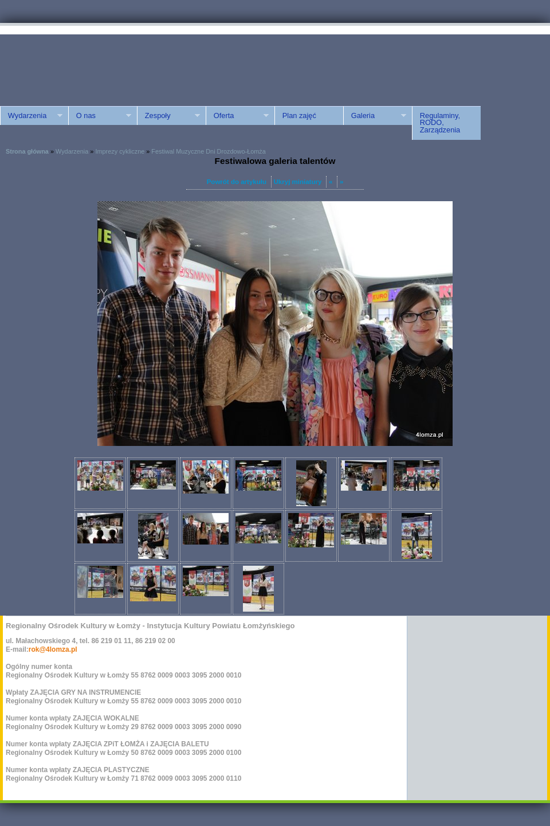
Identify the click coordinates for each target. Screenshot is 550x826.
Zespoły (168, 115)
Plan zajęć (299, 115)
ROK (97, 64)
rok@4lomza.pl (53, 649)
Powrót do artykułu (236, 181)
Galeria (374, 115)
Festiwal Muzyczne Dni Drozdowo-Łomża (208, 151)
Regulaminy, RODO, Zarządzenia (440, 123)
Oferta (237, 115)
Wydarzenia (31, 115)
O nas (99, 115)
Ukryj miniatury (298, 181)
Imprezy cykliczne (119, 151)
